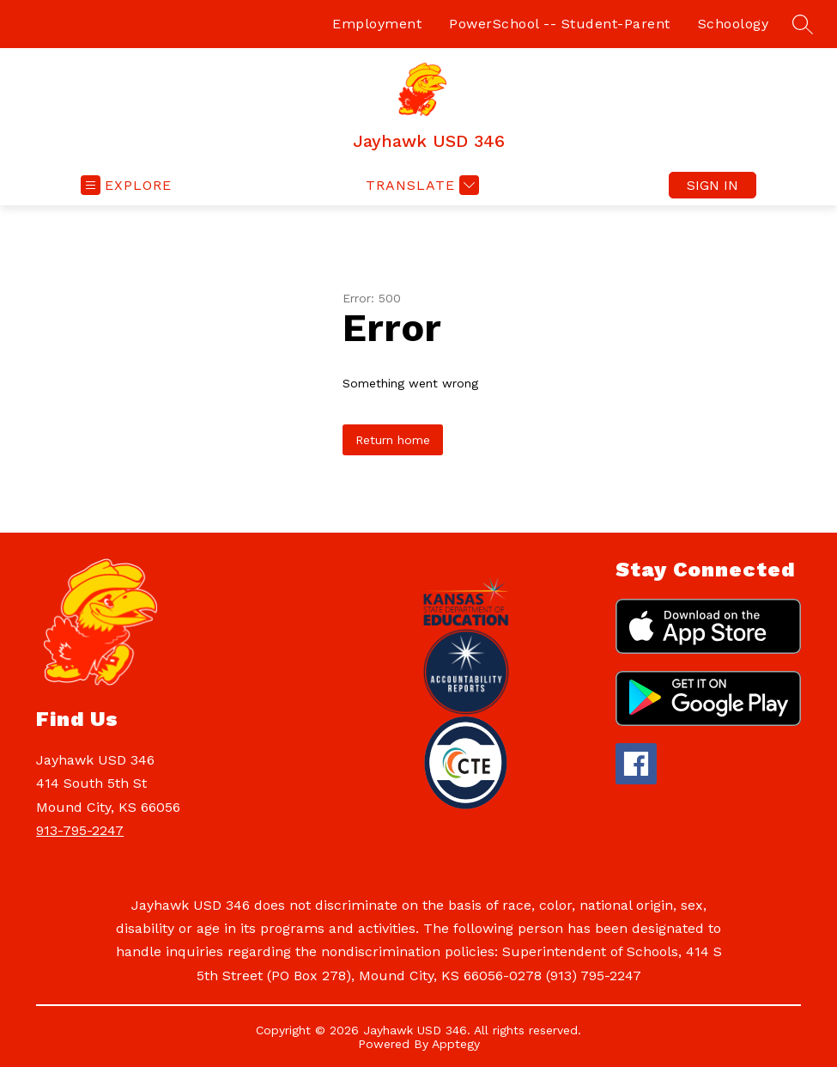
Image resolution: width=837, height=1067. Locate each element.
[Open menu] (126, 185)
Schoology (733, 23)
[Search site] (802, 24)
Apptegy (456, 1044)
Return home (392, 440)
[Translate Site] (420, 185)
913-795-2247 (80, 830)
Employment (377, 23)
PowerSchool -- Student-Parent (559, 23)
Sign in (712, 185)
